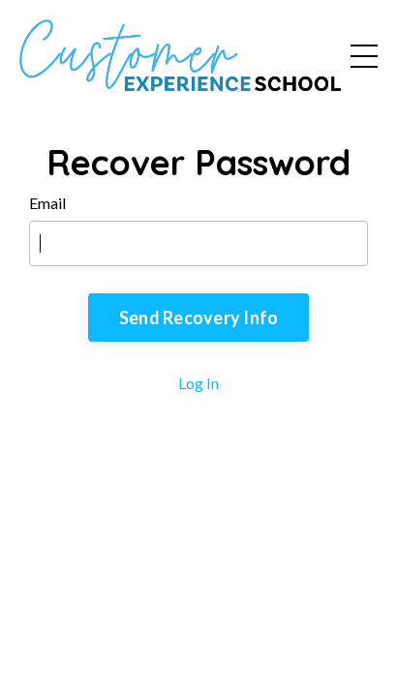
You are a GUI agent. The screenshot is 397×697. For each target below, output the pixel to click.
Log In (198, 383)
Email (47, 203)
